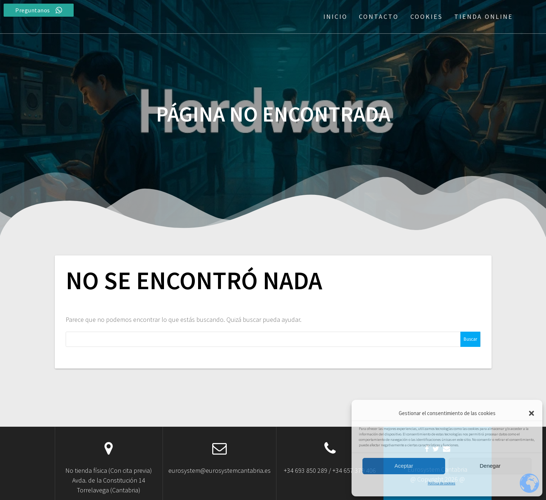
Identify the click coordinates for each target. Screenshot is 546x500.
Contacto (379, 16)
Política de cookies (441, 483)
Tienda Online (483, 16)
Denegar (490, 466)
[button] (531, 413)
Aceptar (403, 466)
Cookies (426, 16)
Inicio (335, 16)
